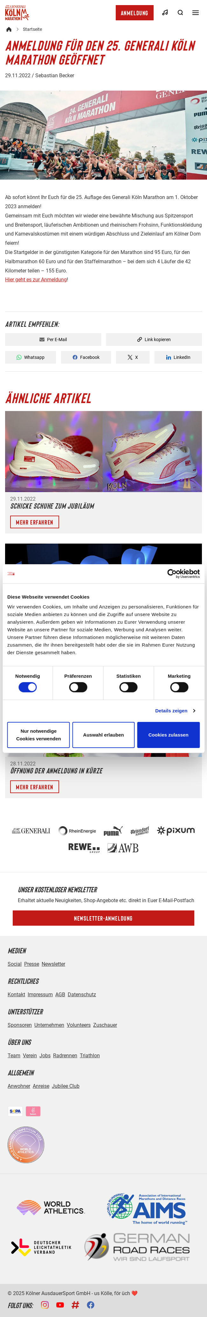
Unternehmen (49, 1025)
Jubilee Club (65, 1086)
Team (14, 1056)
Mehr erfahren (34, 522)
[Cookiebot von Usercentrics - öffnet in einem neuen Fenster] (172, 573)
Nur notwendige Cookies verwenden (38, 734)
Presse (31, 964)
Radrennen (65, 1056)
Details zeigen (171, 710)
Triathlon (90, 1056)
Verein (30, 1056)
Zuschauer (105, 1025)
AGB (60, 994)
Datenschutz (82, 994)
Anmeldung (134, 13)
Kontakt (16, 994)
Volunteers (79, 1025)
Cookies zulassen (168, 734)
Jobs (45, 1056)
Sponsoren (20, 1025)
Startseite (32, 29)
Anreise (41, 1086)
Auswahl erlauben (103, 734)
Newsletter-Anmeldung (103, 918)
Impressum (40, 994)
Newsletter (53, 964)
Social (15, 964)
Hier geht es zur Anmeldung (36, 280)
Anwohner (19, 1086)
